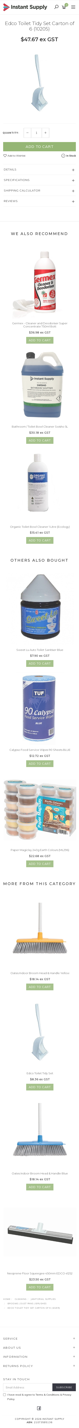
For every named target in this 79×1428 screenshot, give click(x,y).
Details (10, 169)
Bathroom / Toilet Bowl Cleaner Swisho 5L (40, 429)
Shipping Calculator (22, 190)
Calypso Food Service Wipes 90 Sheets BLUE (39, 752)
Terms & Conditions (48, 1394)
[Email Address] (28, 1387)
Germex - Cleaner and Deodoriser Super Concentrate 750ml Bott (39, 327)
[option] (39, 83)
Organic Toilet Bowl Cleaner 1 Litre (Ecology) (40, 529)
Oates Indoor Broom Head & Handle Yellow (39, 975)
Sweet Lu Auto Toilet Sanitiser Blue (39, 652)
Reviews (11, 201)
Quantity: (11, 133)
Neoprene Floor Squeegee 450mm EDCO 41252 (40, 1275)
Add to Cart (40, 146)
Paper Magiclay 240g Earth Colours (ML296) (40, 852)
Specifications (17, 180)
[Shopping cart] (64, 7)
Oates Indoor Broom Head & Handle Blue (40, 1175)
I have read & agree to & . (37, 1397)
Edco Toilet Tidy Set (40, 1075)
